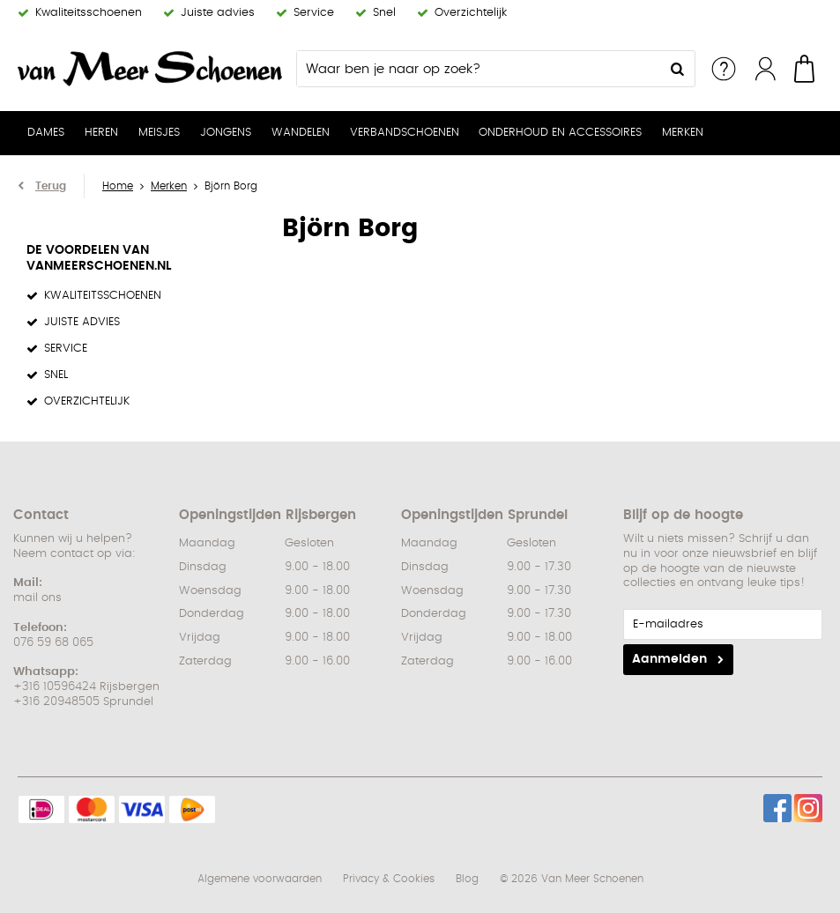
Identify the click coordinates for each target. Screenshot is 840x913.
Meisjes (159, 132)
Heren (101, 132)
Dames (45, 132)
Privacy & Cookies (389, 878)
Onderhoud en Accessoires (560, 132)
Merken (682, 132)
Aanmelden (669, 659)
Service (724, 69)
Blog (467, 878)
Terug (50, 186)
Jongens (225, 132)
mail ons (37, 598)
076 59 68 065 (53, 643)
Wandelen (300, 132)
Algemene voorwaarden (259, 878)
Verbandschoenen (404, 132)
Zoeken (677, 68)
